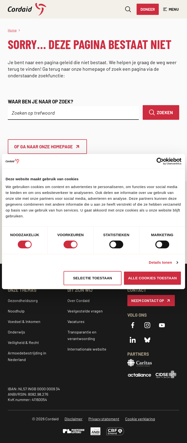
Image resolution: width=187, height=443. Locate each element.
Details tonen (160, 262)
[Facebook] (132, 325)
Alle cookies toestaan (152, 278)
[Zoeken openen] (128, 9)
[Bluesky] (147, 339)
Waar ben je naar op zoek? (40, 101)
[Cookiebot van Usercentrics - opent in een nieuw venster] (160, 161)
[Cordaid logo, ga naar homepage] (27, 9)
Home (12, 30)
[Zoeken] (161, 112)
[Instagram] (147, 325)
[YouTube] (162, 325)
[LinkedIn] (132, 339)
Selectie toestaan (92, 278)
